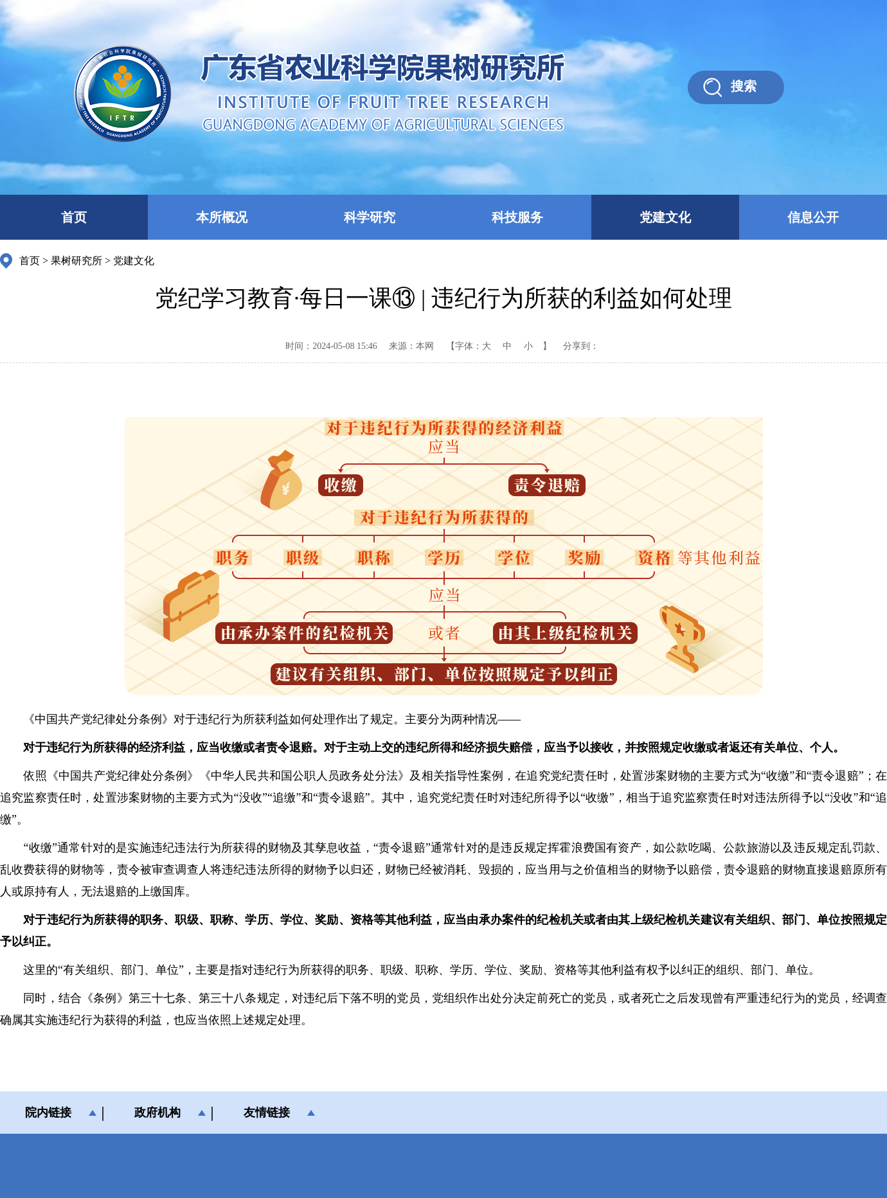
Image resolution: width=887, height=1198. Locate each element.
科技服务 (517, 217)
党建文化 (665, 217)
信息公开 (813, 217)
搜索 (744, 86)
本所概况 (221, 217)
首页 (74, 217)
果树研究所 (76, 260)
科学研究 (369, 217)
